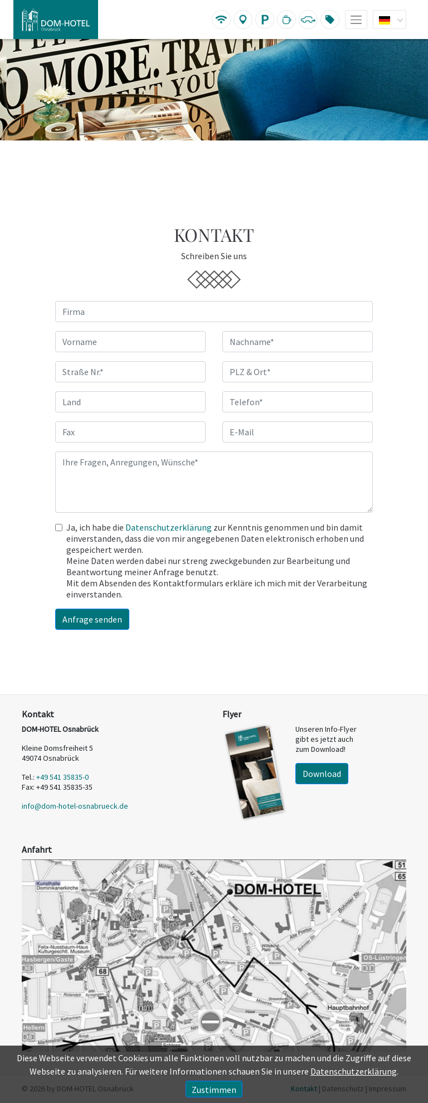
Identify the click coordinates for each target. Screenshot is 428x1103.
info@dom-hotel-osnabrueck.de (75, 806)
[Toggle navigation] (356, 19)
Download (322, 773)
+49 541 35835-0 (62, 777)
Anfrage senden (92, 619)
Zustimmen (214, 1089)
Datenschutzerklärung (168, 527)
